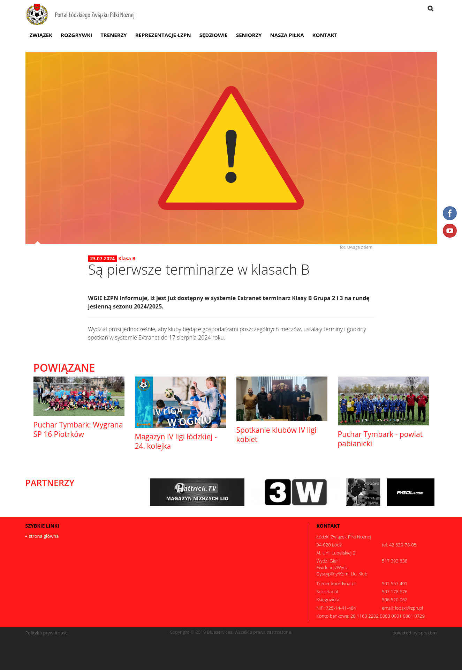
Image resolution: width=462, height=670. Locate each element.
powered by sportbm (415, 633)
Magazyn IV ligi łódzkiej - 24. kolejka (176, 441)
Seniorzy (249, 34)
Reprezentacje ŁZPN (163, 34)
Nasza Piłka (287, 34)
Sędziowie (213, 34)
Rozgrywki (76, 34)
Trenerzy (113, 34)
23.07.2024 (102, 258)
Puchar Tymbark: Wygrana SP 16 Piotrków (78, 429)
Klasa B (126, 258)
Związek (41, 34)
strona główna (44, 536)
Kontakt (325, 34)
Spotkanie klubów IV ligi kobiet (276, 434)
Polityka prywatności (47, 633)
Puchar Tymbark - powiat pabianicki (380, 438)
